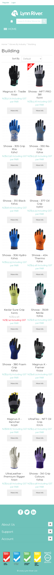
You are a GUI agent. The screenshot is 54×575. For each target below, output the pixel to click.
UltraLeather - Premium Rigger (14, 475)
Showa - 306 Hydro (14, 255)
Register (5, 3)
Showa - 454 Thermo (40, 257)
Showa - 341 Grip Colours (39, 475)
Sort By (15, 58)
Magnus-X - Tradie (14, 91)
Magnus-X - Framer (39, 366)
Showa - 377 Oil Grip (40, 202)
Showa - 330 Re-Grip (39, 148)
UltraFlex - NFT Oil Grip (39, 420)
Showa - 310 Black (14, 200)
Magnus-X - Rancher (14, 420)
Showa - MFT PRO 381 (39, 93)
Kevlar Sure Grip (14, 309)
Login (13, 3)
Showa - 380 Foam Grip (14, 366)
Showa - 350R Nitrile (39, 311)
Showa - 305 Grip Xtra (14, 148)
